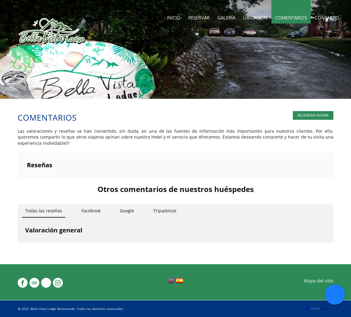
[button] (335, 294)
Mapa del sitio (318, 281)
